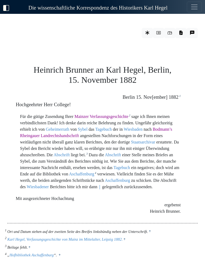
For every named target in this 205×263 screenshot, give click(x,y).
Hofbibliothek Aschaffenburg (31, 255)
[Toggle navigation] (194, 7)
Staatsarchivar (143, 142)
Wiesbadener (38, 186)
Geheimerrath (57, 129)
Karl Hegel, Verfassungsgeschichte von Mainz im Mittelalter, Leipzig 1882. (65, 239)
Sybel (82, 129)
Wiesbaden (133, 129)
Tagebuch (103, 129)
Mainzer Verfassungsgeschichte (101, 116)
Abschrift (62, 155)
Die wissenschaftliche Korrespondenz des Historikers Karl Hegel (98, 8)
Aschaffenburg (81, 174)
